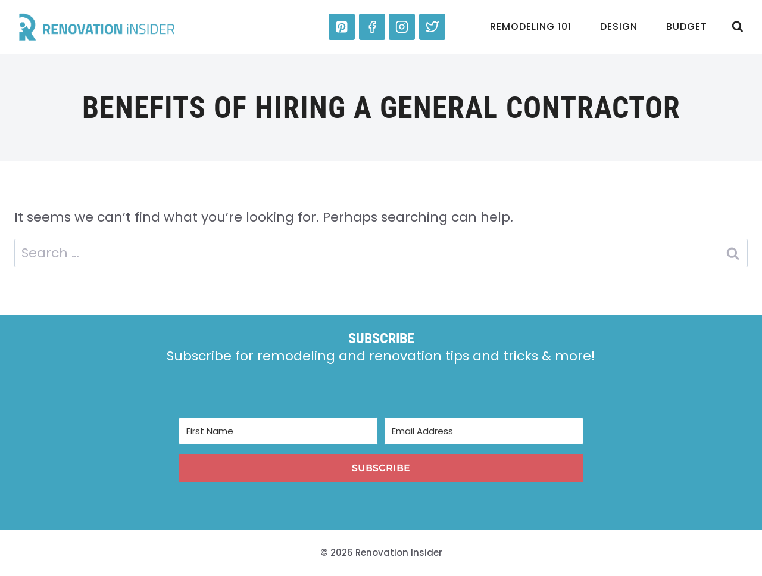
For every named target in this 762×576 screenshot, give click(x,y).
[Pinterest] (342, 27)
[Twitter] (432, 27)
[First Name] (278, 431)
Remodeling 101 (531, 26)
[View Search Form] (737, 27)
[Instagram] (402, 27)
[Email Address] (483, 431)
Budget (686, 26)
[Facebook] (372, 27)
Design (619, 26)
